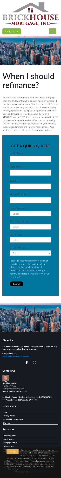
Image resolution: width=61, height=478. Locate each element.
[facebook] (26, 363)
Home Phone (18, 194)
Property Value (19, 221)
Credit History (19, 247)
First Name (17, 153)
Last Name (17, 166)
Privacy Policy (12, 469)
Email (14, 180)
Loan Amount (19, 208)
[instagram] (34, 363)
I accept (12, 451)
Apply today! (11, 31)
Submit (16, 283)
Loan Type (17, 234)
